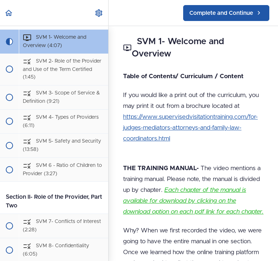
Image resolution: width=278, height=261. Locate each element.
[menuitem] (99, 13)
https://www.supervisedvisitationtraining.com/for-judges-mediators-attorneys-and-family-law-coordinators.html (190, 128)
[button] (9, 13)
